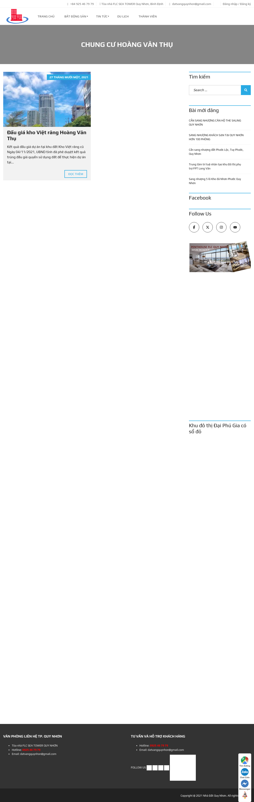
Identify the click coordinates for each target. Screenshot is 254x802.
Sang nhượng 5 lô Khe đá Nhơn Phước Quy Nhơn (215, 181)
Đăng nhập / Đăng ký (237, 4)
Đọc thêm (75, 174)
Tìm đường (244, 761)
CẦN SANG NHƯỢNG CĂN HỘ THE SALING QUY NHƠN (215, 122)
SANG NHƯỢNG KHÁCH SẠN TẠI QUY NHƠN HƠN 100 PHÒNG (216, 137)
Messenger (244, 785)
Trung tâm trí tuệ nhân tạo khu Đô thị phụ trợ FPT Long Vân (215, 166)
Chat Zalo (244, 773)
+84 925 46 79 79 (80, 4)
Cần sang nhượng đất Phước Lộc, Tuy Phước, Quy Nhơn (216, 152)
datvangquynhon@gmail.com (190, 4)
